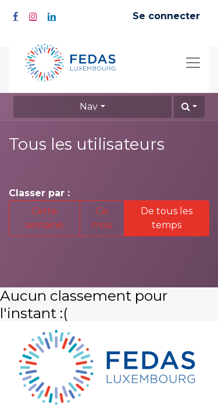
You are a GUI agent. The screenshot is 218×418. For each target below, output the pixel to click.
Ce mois (101, 218)
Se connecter (166, 15)
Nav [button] (89, 106)
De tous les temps (166, 218)
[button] (189, 107)
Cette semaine (44, 218)
